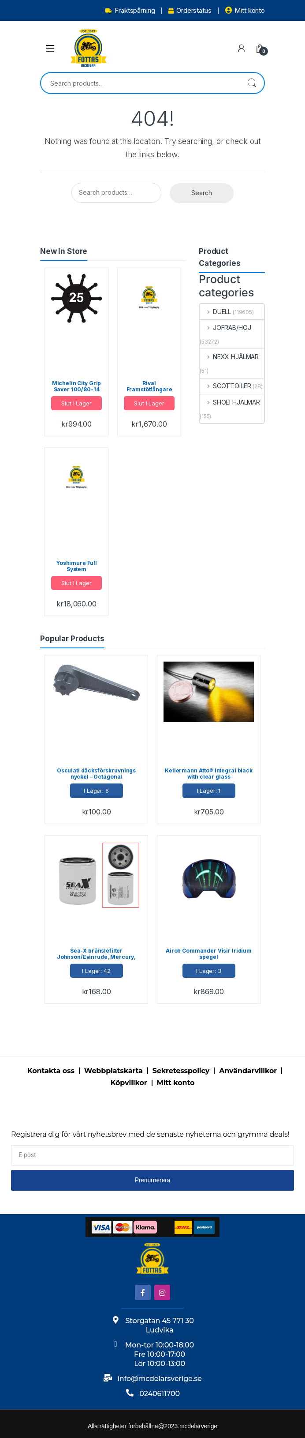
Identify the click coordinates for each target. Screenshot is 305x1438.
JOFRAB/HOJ (225, 327)
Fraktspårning (130, 10)
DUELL (215, 311)
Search (251, 83)
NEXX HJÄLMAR (229, 356)
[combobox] (140, 83)
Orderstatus (189, 10)
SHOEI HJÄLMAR (230, 402)
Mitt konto (245, 10)
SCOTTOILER (225, 386)
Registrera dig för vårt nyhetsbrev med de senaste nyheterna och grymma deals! (150, 1134)
